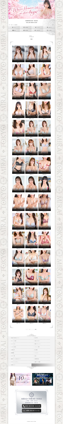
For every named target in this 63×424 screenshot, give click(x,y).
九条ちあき (31, 100)
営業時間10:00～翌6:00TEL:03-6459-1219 (31, 21)
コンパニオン (13, 344)
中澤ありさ (31, 155)
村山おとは (18, 211)
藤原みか (18, 62)
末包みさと (31, 267)
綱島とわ (18, 304)
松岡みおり (18, 230)
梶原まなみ (18, 248)
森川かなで (18, 174)
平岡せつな (44, 155)
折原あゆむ (18, 118)
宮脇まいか (44, 267)
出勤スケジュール (37, 344)
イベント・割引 (37, 347)
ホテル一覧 (13, 356)
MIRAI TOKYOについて (15, 338)
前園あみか (44, 323)
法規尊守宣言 (37, 359)
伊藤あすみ (18, 137)
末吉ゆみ (44, 286)
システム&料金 (13, 347)
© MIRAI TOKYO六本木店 (31, 421)
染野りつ (31, 137)
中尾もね (31, 304)
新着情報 (12, 353)
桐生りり (31, 248)
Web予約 (36, 338)
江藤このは (44, 193)
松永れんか (44, 211)
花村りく (44, 118)
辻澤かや (44, 304)
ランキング (36, 353)
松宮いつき (18, 323)
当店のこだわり (37, 341)
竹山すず (44, 230)
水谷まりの (18, 193)
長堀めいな (31, 174)
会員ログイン (13, 365)
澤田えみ (44, 248)
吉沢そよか (18, 286)
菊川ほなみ (18, 100)
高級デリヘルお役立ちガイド (16, 359)
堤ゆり (18, 267)
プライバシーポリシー (14, 362)
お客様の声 (13, 350)
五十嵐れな (44, 100)
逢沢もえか (44, 62)
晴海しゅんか (31, 118)
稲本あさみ (31, 230)
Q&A (35, 356)
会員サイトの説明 (37, 362)
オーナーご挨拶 (13, 341)
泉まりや (18, 81)
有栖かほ (31, 286)
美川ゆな (44, 81)
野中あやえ (44, 174)
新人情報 (36, 350)
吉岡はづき (31, 323)
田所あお (31, 81)
